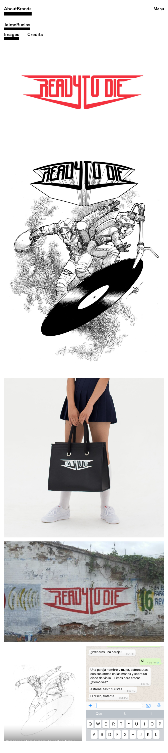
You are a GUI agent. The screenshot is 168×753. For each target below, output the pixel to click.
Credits (35, 35)
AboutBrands (18, 9)
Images (11, 35)
